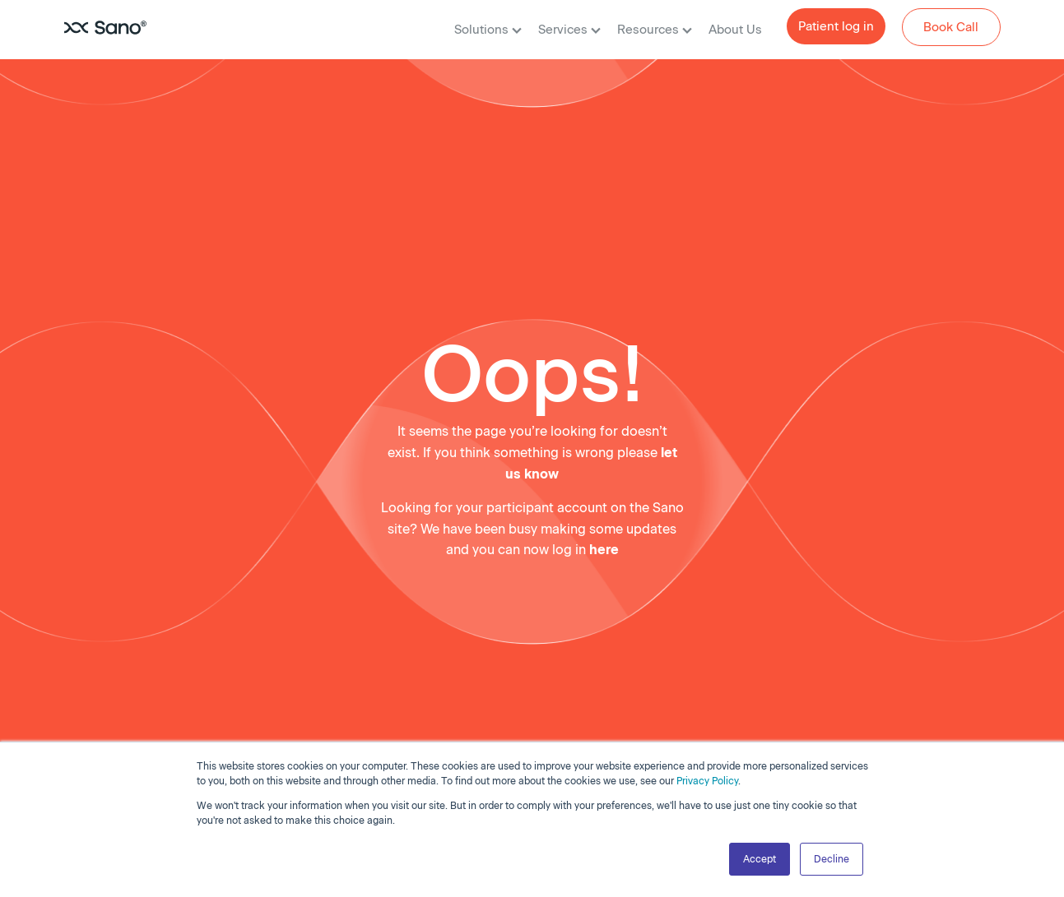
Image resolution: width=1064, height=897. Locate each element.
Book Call (950, 27)
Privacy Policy (707, 781)
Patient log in (836, 26)
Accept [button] (759, 859)
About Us (735, 29)
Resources (654, 29)
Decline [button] (831, 859)
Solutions (488, 29)
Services (569, 29)
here (604, 549)
